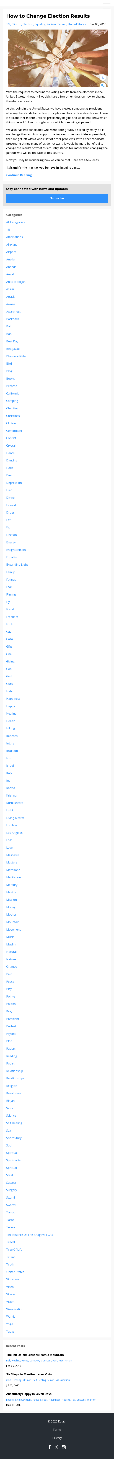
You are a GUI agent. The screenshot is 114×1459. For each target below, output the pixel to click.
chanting (12, 408)
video (10, 1287)
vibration (12, 1279)
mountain (12, 922)
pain (9, 974)
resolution (13, 1093)
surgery (11, 1190)
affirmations (14, 237)
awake (10, 304)
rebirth (11, 1063)
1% (8, 24)
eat (8, 520)
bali (8, 326)
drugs (10, 512)
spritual (11, 1168)
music (10, 937)
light (9, 810)
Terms (57, 1430)
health (10, 721)
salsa (9, 1108)
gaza (9, 639)
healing (11, 713)
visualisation (14, 1309)
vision (10, 1302)
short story (14, 1138)
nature (11, 959)
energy (11, 542)
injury (10, 743)
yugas (10, 1332)
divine (10, 498)
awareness (13, 311)
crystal (10, 445)
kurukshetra (14, 803)
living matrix (15, 818)
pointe (10, 996)
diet (9, 490)
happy (10, 706)
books (10, 379)
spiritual (11, 1153)
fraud (10, 609)
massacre (12, 855)
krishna (11, 795)
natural (11, 952)
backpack (12, 319)
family (10, 572)
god (9, 676)
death (10, 475)
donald (11, 505)
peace (10, 982)
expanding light (17, 565)
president (12, 1019)
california (12, 393)
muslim (11, 944)
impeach (12, 736)
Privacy (57, 1438)
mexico (11, 892)
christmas (13, 416)
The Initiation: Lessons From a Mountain (35, 1355)
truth (10, 1264)
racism (51, 24)
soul (9, 1145)
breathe (11, 386)
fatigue (11, 580)
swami (10, 1197)
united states (77, 24)
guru (9, 684)
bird (9, 364)
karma (10, 788)
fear (9, 587)
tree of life (14, 1250)
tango (10, 1212)
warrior (11, 1316)
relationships (15, 1078)
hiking (10, 728)
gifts (9, 647)
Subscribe (57, 198)
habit (10, 691)
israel (10, 766)
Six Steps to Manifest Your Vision (29, 1374)
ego (8, 527)
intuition (12, 751)
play (9, 989)
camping (12, 401)
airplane (11, 244)
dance (10, 453)
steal (9, 1175)
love (9, 848)
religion (11, 1086)
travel (10, 1242)
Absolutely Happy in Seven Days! (29, 1394)
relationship (14, 1071)
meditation (13, 877)
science (11, 1115)
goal (9, 669)
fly (8, 602)
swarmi (11, 1205)
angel (10, 274)
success (11, 1183)
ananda (11, 267)
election (28, 24)
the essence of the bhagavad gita (29, 1235)
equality (40, 24)
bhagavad (13, 349)
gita (9, 654)
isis (8, 758)
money (10, 907)
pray (9, 1011)
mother (11, 914)
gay (8, 632)
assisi (10, 289)
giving (10, 661)
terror (10, 1227)
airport (11, 252)
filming (11, 594)
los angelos (14, 833)
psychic (11, 1034)
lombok (11, 825)
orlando (11, 967)
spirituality (13, 1160)
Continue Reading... (20, 175)
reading (11, 1056)
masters (11, 862)
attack (10, 297)
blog (9, 371)
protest (11, 1026)
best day (12, 341)
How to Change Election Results (48, 16)
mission (11, 900)
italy (9, 773)
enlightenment (16, 550)
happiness (13, 699)
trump (61, 24)
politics (11, 1004)
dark (9, 468)
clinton (16, 24)
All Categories (15, 222)
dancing (11, 460)
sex (8, 1131)
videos (10, 1294)
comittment (14, 431)
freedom (12, 617)
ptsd (9, 1041)
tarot (10, 1220)
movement (13, 929)
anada (10, 259)
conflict (11, 438)
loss (9, 840)
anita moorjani (16, 282)
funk (9, 624)
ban (9, 334)
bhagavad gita (16, 356)
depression (14, 483)
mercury (11, 885)
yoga (9, 1324)
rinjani (10, 1101)
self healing (14, 1123)
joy (8, 781)
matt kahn (13, 870)
